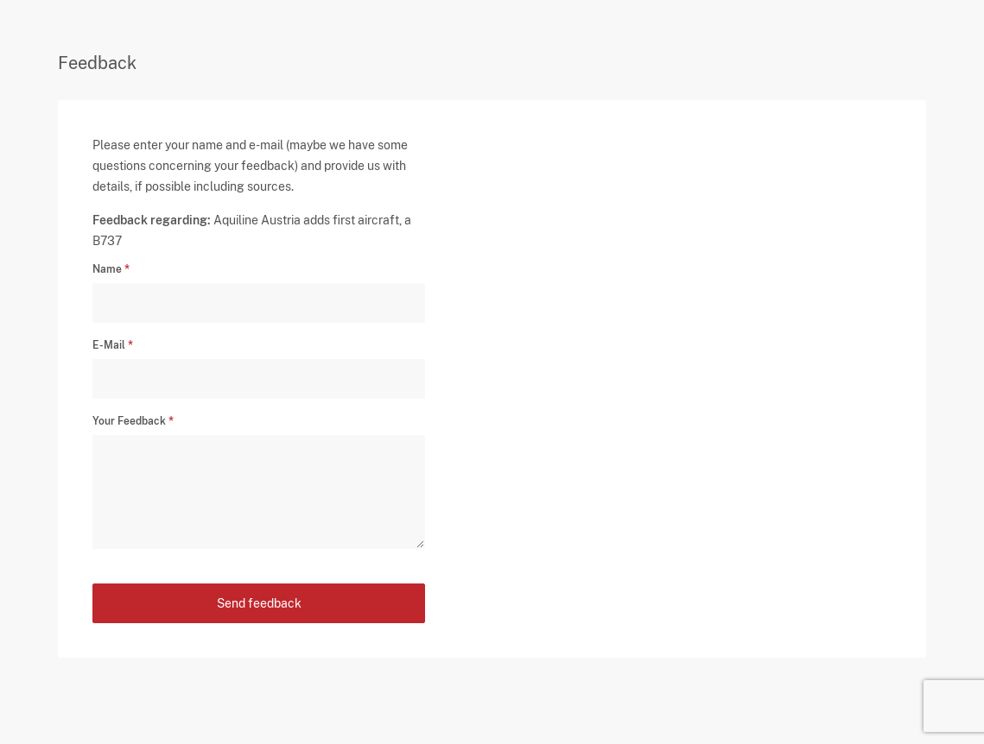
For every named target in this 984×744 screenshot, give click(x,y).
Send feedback (259, 603)
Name (107, 269)
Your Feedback (129, 421)
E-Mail (108, 345)
